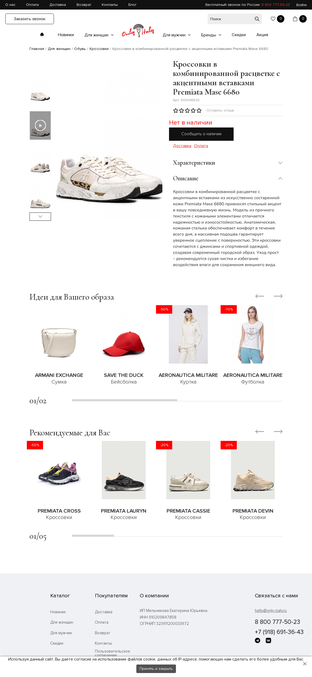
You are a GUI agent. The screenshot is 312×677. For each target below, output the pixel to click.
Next (40, 216)
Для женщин (97, 35)
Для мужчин (175, 35)
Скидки (239, 34)
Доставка (57, 4)
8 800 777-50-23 (276, 4)
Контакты (110, 4)
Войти (301, 5)
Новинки (66, 34)
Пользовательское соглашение (112, 653)
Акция (262, 34)
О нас (10, 4)
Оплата (32, 4)
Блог (132, 4)
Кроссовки (99, 48)
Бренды (209, 35)
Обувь (80, 48)
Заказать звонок (29, 19)
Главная (36, 48)
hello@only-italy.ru (271, 610)
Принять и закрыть (156, 668)
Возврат (84, 4)
